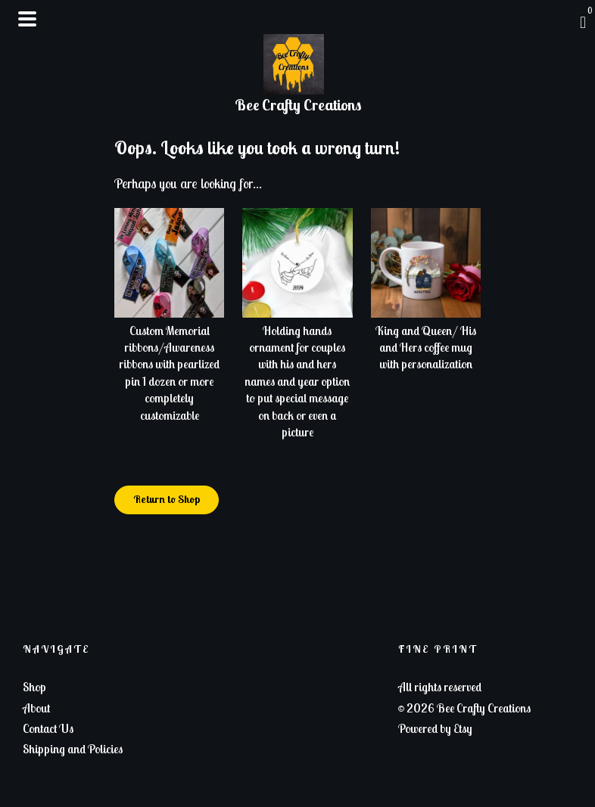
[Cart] (583, 22)
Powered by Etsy (435, 728)
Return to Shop (166, 499)
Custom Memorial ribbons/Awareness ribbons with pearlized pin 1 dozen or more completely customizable (169, 364)
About (36, 707)
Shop (34, 686)
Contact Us (48, 728)
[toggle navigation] (27, 18)
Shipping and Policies (73, 748)
